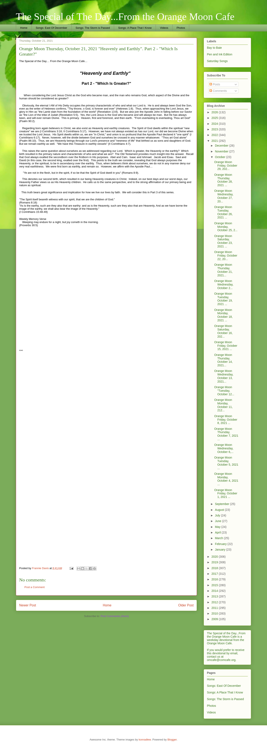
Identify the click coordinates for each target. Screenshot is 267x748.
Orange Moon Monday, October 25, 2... (226, 227)
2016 (215, 579)
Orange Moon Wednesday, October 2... (223, 284)
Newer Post (27, 605)
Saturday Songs (217, 61)
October (220, 157)
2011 (215, 608)
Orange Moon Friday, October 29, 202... (225, 165)
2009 (215, 619)
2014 (215, 590)
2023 (215, 129)
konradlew (145, 739)
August (220, 509)
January (220, 549)
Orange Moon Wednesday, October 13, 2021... (223, 376)
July (218, 515)
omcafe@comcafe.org (221, 660)
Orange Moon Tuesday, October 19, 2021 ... (223, 299)
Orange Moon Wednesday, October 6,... (223, 448)
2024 (215, 123)
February (221, 544)
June (218, 521)
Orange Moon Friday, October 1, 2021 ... (225, 493)
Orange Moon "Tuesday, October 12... (224, 390)
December (222, 145)
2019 (215, 562)
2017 (215, 573)
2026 (215, 112)
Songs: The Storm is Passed (93, 27)
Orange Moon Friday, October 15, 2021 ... (225, 345)
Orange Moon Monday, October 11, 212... (223, 405)
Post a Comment (34, 587)
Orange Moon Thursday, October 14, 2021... (223, 360)
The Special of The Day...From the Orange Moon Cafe (125, 16)
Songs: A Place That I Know (135, 27)
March (219, 538)
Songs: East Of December (51, 27)
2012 (215, 602)
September (222, 504)
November (222, 151)
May (218, 527)
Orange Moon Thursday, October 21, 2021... (223, 270)
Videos (164, 27)
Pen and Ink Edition (219, 54)
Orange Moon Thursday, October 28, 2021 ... (223, 180)
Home (24, 27)
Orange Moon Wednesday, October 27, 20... (223, 196)
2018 (215, 568)
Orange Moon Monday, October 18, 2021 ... (223, 315)
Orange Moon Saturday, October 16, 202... (223, 331)
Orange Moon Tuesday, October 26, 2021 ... (223, 212)
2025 (215, 118)
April (218, 532)
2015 (215, 585)
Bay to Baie (214, 47)
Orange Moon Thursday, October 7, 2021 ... (226, 434)
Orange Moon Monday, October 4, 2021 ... (226, 479)
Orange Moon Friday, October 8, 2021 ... (225, 419)
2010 (215, 613)
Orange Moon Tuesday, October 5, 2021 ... (226, 463)
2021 (215, 140)
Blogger (172, 739)
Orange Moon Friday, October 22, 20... (225, 255)
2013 (215, 596)
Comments (218, 90)
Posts (214, 84)
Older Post (186, 605)
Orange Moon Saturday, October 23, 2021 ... (223, 241)
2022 (215, 135)
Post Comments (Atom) (115, 616)
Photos (180, 27)
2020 (215, 556)
